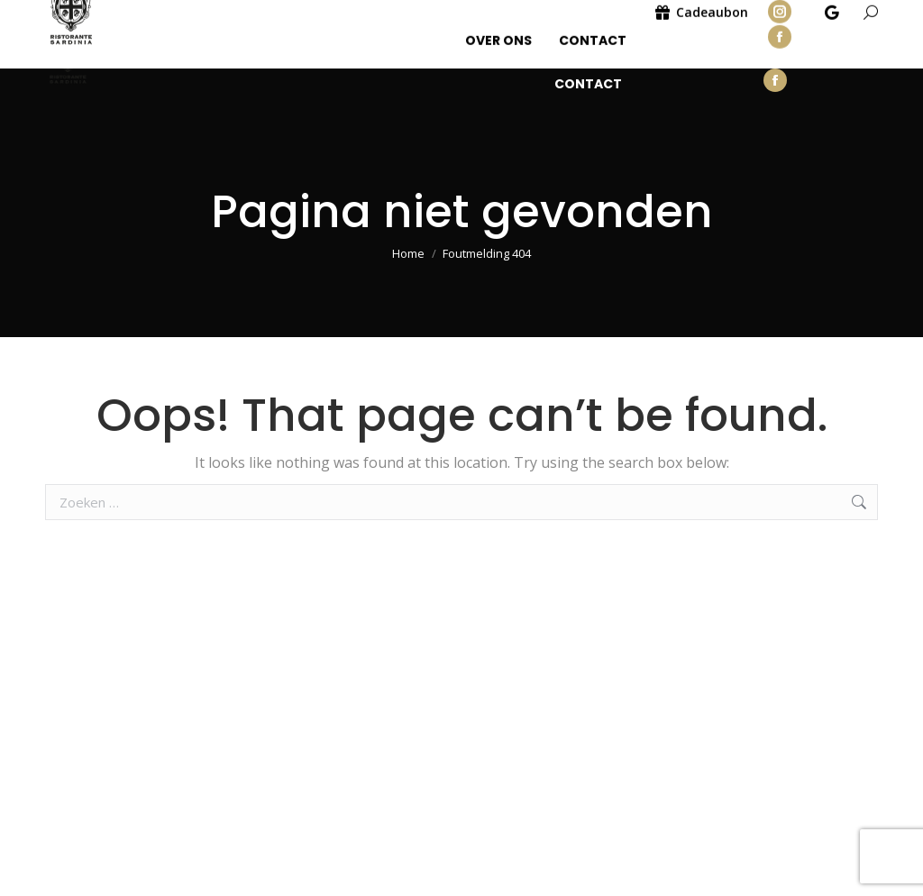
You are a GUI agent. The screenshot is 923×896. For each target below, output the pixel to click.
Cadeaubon (696, 56)
